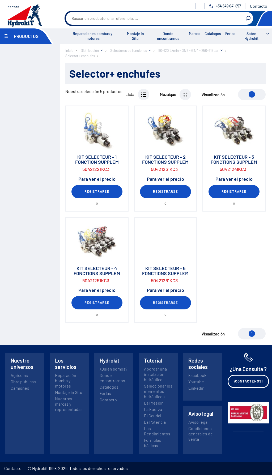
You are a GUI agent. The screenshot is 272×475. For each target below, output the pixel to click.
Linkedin (196, 387)
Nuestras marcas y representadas (69, 404)
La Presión (154, 402)
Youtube (196, 381)
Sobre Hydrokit (251, 36)
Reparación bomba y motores (65, 380)
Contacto (258, 6)
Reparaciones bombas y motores (92, 36)
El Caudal (152, 415)
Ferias (230, 33)
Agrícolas (19, 375)
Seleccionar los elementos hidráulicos (158, 391)
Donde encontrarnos (168, 36)
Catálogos (213, 33)
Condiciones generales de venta (200, 434)
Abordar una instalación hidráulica (155, 374)
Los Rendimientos (157, 431)
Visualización (213, 94)
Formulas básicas (152, 443)
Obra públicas (23, 381)
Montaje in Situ (135, 36)
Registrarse (96, 191)
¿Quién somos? (113, 368)
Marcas (194, 33)
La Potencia (155, 421)
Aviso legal (198, 421)
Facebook (197, 375)
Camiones (20, 387)
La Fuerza (153, 409)
